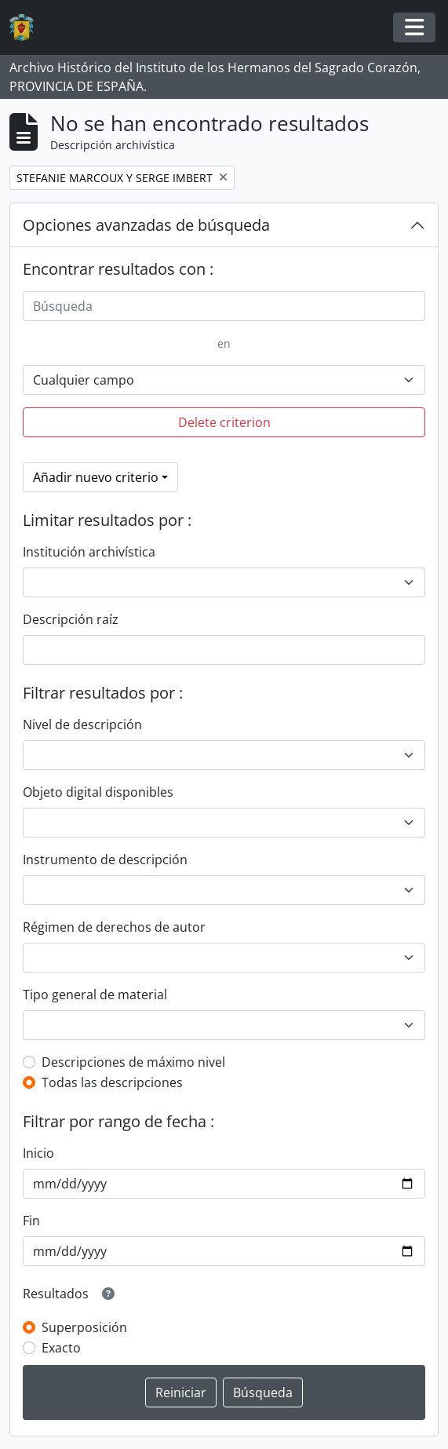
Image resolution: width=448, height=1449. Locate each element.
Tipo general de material (95, 994)
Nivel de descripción (82, 724)
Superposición (84, 1327)
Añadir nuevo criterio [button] (95, 477)
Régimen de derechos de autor (114, 927)
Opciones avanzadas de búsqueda (146, 224)
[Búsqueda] (224, 306)
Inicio (38, 1153)
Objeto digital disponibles (98, 792)
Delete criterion (224, 422)
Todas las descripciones (112, 1082)
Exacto (61, 1347)
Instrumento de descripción (105, 859)
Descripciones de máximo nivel (133, 1062)
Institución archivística (89, 551)
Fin (31, 1220)
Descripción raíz (70, 619)
